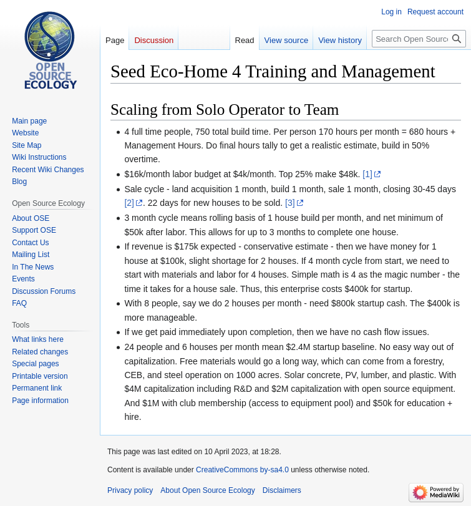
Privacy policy (130, 490)
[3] (290, 203)
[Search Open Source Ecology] (419, 38)
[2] (129, 203)
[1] (367, 174)
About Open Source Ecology (207, 490)
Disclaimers (282, 490)
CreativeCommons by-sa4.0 (242, 469)
